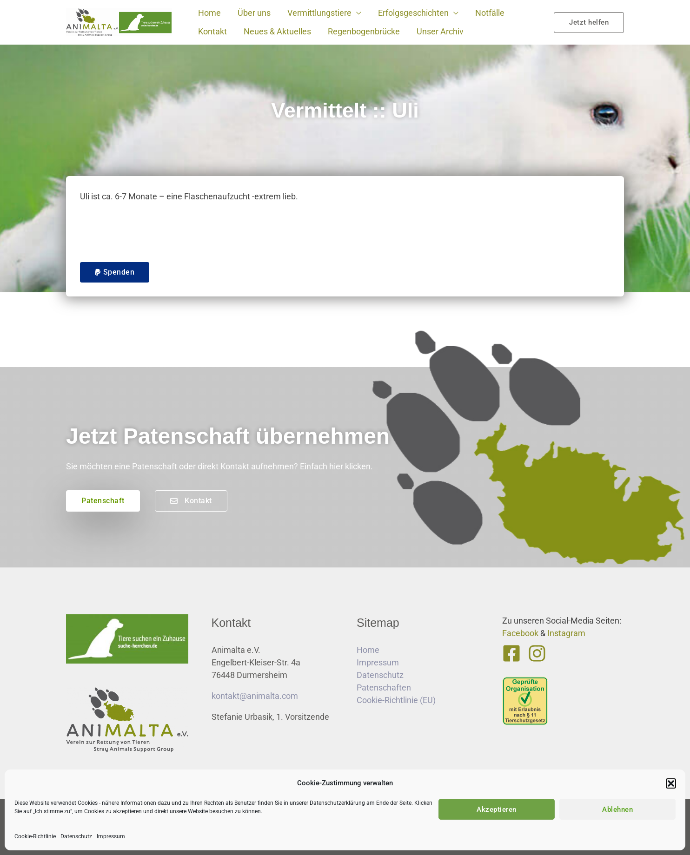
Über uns (254, 13)
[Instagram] (537, 653)
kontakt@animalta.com (255, 696)
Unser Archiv (440, 31)
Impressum (111, 836)
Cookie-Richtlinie (35, 836)
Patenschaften (384, 687)
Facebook (520, 633)
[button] (671, 783)
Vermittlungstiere (319, 13)
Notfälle (489, 13)
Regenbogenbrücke (364, 31)
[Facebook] (511, 653)
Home (209, 13)
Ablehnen (617, 809)
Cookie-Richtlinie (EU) (396, 700)
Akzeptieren (497, 809)
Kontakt (212, 31)
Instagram (566, 633)
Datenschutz (76, 836)
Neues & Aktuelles (277, 31)
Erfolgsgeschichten (413, 13)
